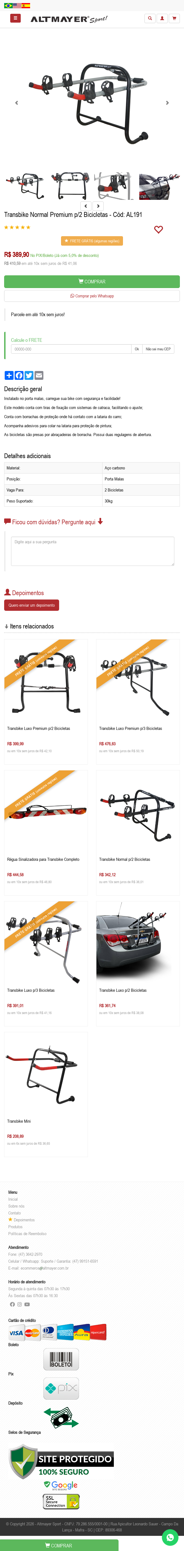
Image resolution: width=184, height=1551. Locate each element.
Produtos (15, 1226)
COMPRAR (92, 281)
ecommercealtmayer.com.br (45, 1267)
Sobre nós (16, 1205)
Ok (137, 349)
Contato (14, 1212)
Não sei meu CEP (158, 349)
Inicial (13, 1199)
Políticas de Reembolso (27, 1233)
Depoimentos (21, 1219)
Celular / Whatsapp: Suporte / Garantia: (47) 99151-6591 (53, 1261)
